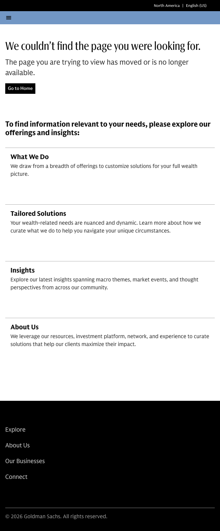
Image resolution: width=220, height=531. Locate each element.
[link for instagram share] (24, 501)
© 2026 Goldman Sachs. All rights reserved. (56, 524)
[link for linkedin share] (8, 501)
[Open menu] (8, 21)
